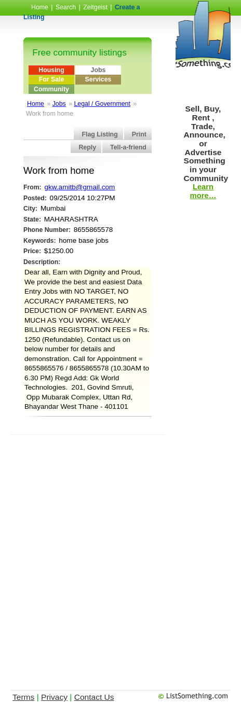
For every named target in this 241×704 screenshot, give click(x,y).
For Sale (51, 79)
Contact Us (94, 697)
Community (51, 89)
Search (66, 7)
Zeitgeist (95, 7)
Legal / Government (102, 103)
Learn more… (203, 191)
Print (139, 134)
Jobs (98, 70)
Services (98, 79)
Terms (23, 697)
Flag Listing (99, 134)
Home (39, 7)
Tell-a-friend (128, 147)
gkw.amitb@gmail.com (79, 187)
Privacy (54, 697)
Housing (51, 70)
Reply (87, 147)
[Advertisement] (120, 555)
